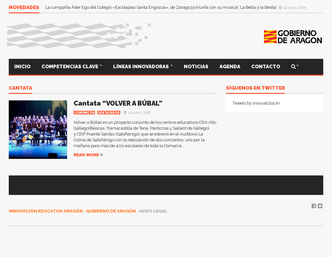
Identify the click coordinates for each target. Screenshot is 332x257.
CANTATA (20, 88)
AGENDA (229, 67)
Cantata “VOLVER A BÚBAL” (118, 103)
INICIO (22, 67)
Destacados (109, 112)
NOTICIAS (196, 67)
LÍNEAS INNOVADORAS (141, 67)
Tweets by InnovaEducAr (256, 103)
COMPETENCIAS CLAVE (70, 67)
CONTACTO (265, 67)
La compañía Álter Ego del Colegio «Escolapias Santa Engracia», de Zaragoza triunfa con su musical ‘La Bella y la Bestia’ (161, 7)
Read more (86, 155)
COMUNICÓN (84, 112)
